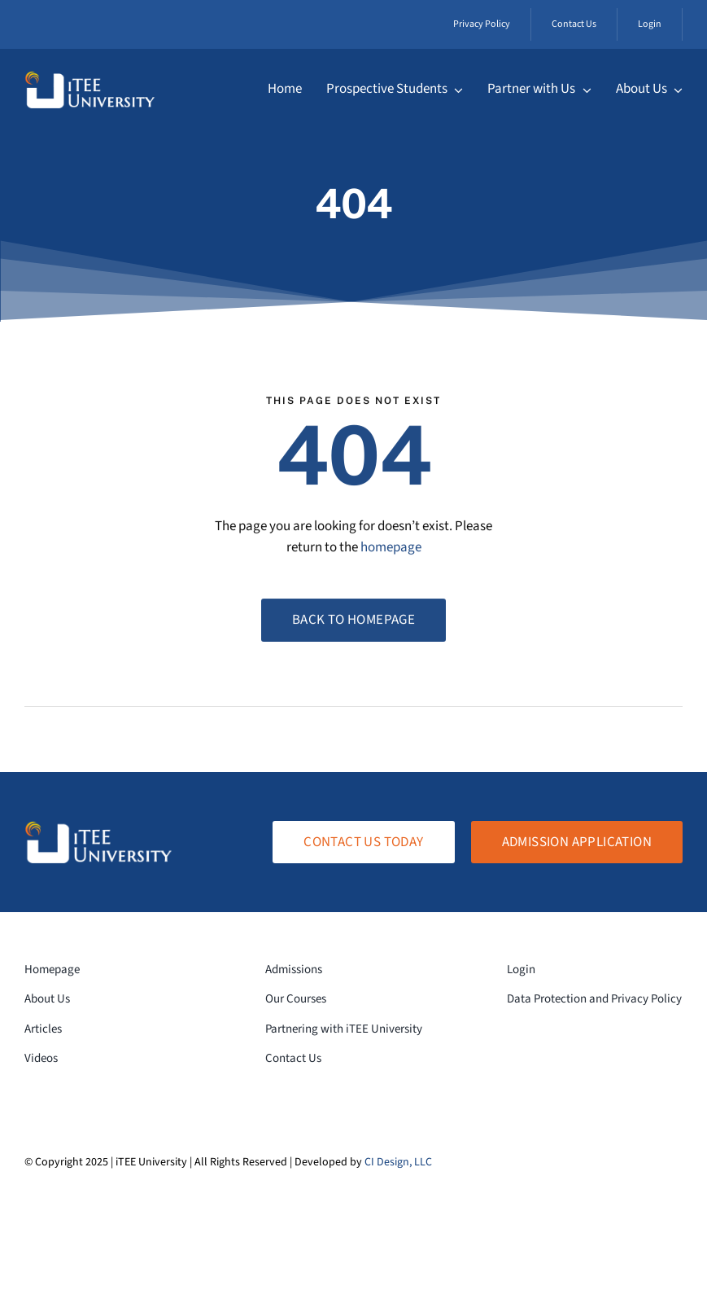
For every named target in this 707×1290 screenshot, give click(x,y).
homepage (390, 549)
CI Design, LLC (398, 1162)
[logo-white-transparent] (89, 77)
